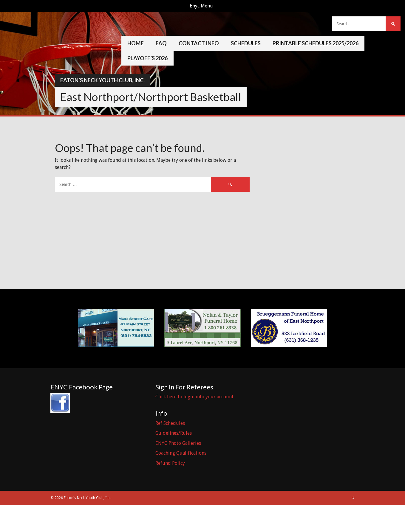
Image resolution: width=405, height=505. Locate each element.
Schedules (246, 43)
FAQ (161, 43)
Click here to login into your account (194, 397)
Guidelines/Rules (173, 433)
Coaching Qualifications (180, 453)
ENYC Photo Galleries (178, 443)
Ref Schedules (170, 423)
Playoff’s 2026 (147, 58)
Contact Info (199, 43)
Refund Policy (170, 463)
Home (135, 43)
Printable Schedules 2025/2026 (315, 43)
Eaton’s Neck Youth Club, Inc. (102, 80)
